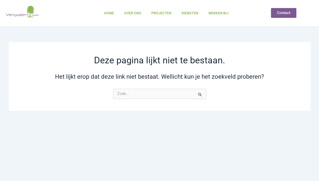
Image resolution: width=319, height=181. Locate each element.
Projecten (161, 13)
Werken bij (218, 13)
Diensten (189, 13)
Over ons (132, 13)
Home (109, 13)
